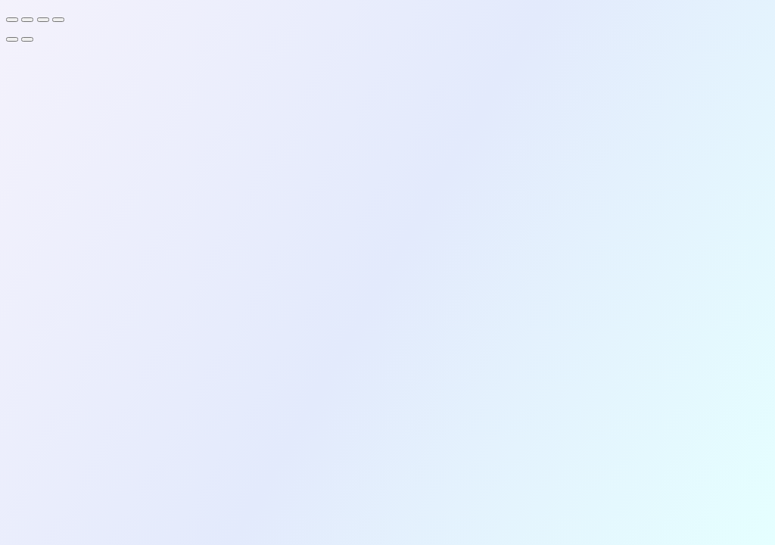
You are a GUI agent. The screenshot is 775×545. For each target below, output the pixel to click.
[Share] (43, 19)
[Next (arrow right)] (27, 39)
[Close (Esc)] (58, 19)
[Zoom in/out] (12, 19)
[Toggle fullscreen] (27, 19)
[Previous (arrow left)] (12, 39)
